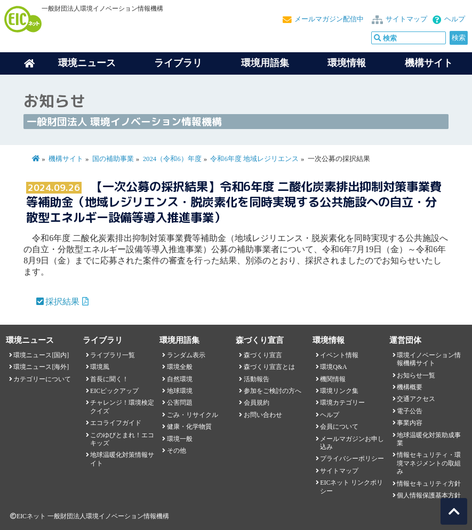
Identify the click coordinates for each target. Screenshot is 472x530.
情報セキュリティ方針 (429, 483)
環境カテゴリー (342, 402)
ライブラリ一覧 (112, 355)
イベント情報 (339, 355)
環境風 (99, 367)
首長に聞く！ (109, 379)
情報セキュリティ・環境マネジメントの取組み (429, 463)
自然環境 (180, 379)
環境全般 (180, 367)
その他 (176, 450)
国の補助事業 (113, 159)
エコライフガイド (115, 423)
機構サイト (429, 63)
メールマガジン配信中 (329, 19)
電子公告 (409, 411)
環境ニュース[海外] (41, 367)
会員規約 (256, 402)
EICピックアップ (114, 391)
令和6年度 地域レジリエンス (254, 159)
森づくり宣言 (263, 355)
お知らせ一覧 (416, 375)
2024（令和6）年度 (172, 159)
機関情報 (333, 379)
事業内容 (409, 423)
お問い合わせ (263, 415)
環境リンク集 (339, 391)
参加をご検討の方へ (272, 391)
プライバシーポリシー (352, 458)
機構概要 (409, 387)
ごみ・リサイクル (192, 415)
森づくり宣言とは (269, 367)
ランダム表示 (186, 355)
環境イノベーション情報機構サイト (429, 359)
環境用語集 (265, 63)
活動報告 (256, 379)
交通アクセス (416, 399)
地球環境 (180, 391)
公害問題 (180, 402)
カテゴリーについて (42, 379)
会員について (339, 426)
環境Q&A (333, 367)
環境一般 (180, 439)
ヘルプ (454, 19)
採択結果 (62, 301)
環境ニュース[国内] (41, 355)
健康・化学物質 (189, 426)
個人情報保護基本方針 (429, 495)
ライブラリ (178, 63)
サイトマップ (406, 19)
